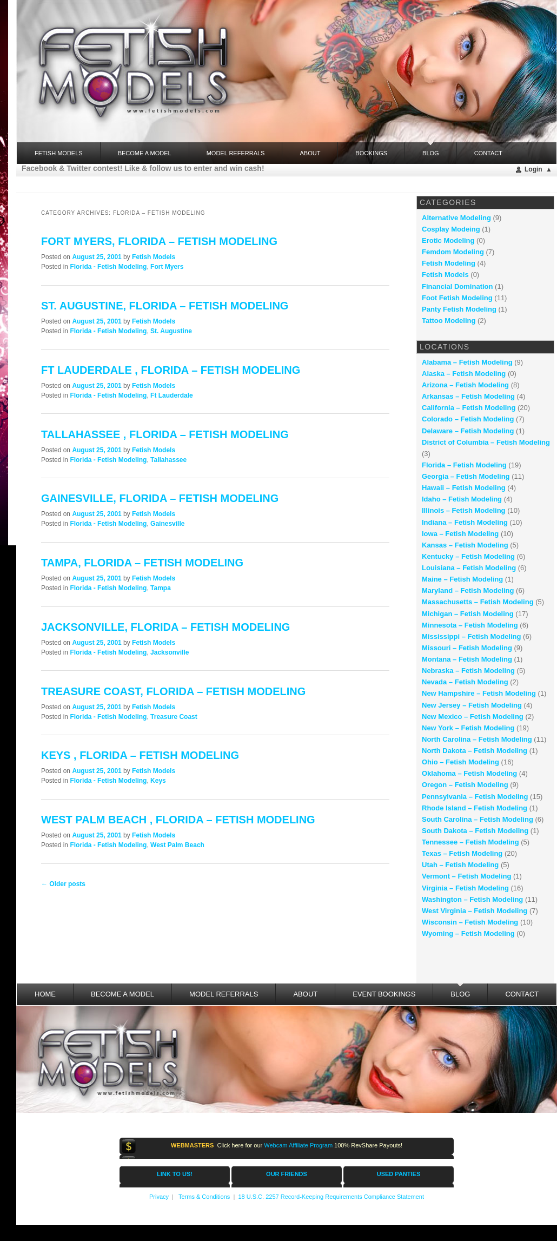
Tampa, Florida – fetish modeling (142, 563)
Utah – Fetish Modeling (460, 865)
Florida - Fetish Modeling (108, 266)
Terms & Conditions (204, 1196)
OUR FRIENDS (286, 1174)
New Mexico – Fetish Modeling (472, 716)
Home (45, 994)
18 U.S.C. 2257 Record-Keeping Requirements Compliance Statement (331, 1196)
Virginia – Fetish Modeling (465, 888)
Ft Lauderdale (171, 395)
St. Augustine (171, 331)
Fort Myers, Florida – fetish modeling (159, 241)
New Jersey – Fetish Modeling (472, 705)
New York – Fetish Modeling (468, 728)
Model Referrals (236, 153)
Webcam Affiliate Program (298, 1145)
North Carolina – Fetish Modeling (477, 739)
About (310, 153)
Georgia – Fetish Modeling (466, 476)
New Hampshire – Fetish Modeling (479, 693)
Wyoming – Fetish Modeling (468, 933)
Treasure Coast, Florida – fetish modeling (173, 691)
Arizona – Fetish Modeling (465, 385)
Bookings (371, 153)
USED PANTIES (398, 1174)
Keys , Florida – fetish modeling (140, 755)
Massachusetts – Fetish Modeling (478, 602)
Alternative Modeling (456, 218)
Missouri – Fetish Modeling (467, 648)
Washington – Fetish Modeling (472, 899)
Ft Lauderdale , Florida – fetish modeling (170, 370)
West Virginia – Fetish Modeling (474, 911)
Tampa (160, 588)
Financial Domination (457, 286)
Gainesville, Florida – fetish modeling (159, 498)
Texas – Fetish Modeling (462, 853)
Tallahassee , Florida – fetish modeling (165, 434)
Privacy (159, 1196)
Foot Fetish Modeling (457, 298)
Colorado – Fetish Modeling (468, 419)
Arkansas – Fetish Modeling (468, 396)
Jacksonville (169, 652)
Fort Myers (166, 266)
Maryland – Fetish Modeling (468, 590)
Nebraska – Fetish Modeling (468, 670)
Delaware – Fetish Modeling (468, 431)
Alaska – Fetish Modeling (464, 373)
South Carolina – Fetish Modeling (477, 819)
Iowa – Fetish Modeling (460, 534)
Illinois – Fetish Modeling (464, 510)
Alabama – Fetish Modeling (467, 362)
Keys (158, 780)
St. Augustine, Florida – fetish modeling (164, 306)
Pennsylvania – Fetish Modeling (475, 797)
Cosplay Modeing (451, 229)
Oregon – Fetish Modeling (465, 785)
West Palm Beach (177, 845)
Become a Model (144, 153)
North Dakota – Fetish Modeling (474, 751)
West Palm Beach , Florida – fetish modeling (178, 820)
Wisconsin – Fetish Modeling (470, 922)
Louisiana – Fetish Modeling (469, 568)
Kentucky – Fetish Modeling (468, 556)
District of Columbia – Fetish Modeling (486, 442)
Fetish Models (153, 257)
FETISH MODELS (59, 153)
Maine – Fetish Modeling (462, 579)
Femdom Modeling (453, 252)
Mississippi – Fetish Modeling (471, 636)
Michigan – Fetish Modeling (468, 614)
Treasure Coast (173, 717)
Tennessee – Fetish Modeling (470, 842)
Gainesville (167, 523)
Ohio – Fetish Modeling (460, 762)
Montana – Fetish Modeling (467, 659)
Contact (488, 153)
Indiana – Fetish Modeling (465, 522)
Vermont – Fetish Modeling (466, 876)
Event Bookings (384, 994)
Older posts (63, 884)
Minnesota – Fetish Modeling (470, 625)
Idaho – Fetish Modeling (462, 499)
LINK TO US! (175, 1174)
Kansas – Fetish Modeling (465, 545)
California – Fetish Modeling (468, 408)
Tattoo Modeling (448, 320)
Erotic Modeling (448, 240)
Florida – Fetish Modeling (464, 465)
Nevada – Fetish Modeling (465, 682)
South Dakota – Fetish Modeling (475, 831)
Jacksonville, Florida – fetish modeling (165, 627)
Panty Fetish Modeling (459, 309)
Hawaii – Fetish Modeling (464, 488)
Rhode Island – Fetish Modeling (474, 808)
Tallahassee (168, 460)
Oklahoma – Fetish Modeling (469, 773)
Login (533, 169)
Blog (430, 149)
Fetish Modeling (448, 263)
